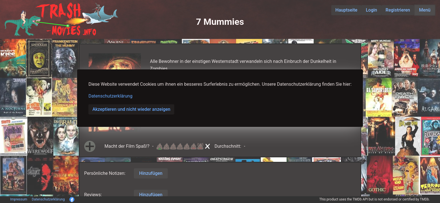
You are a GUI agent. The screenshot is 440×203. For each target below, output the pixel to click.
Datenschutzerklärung (110, 96)
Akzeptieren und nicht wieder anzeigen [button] (131, 109)
